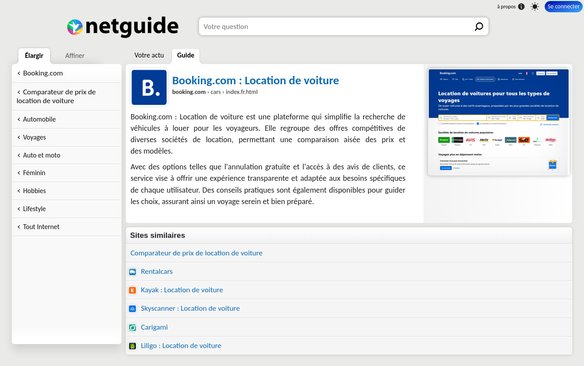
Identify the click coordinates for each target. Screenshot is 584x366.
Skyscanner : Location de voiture (184, 308)
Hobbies (34, 191)
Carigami (148, 327)
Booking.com (43, 73)
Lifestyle (34, 209)
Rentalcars (150, 271)
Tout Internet (41, 226)
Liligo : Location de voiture (174, 345)
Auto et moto (42, 155)
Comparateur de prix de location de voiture (56, 96)
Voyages (34, 137)
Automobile (39, 119)
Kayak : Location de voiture (175, 289)
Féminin (34, 173)
